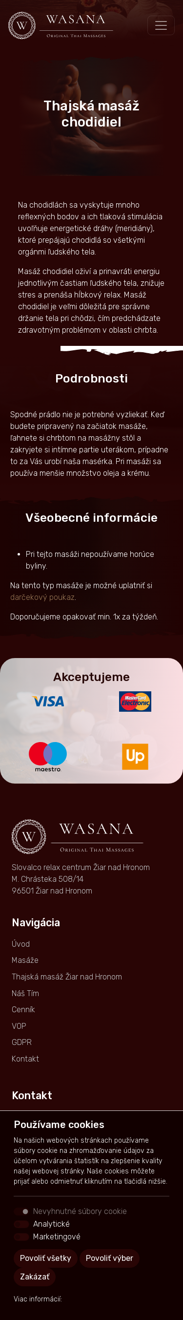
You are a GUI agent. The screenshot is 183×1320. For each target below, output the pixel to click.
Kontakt (25, 1059)
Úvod (21, 944)
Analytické (51, 1224)
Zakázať (34, 1276)
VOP (19, 1026)
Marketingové (57, 1236)
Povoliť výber (109, 1258)
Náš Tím (25, 993)
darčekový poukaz (42, 597)
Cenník (23, 1009)
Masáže (25, 960)
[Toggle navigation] (161, 25)
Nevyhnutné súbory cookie (80, 1211)
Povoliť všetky (45, 1258)
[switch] (21, 1224)
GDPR (22, 1042)
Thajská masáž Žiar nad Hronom (67, 976)
